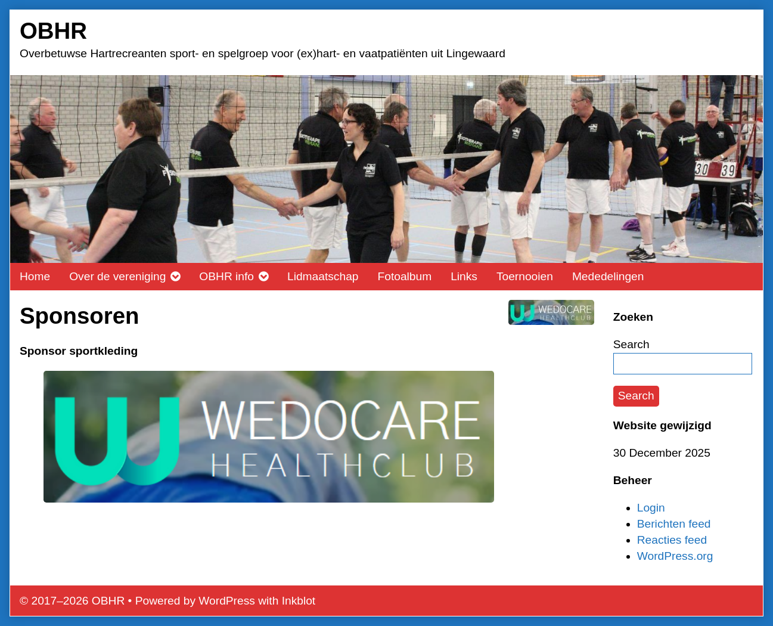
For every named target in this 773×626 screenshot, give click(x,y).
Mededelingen (608, 276)
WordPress (226, 600)
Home (35, 276)
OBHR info (226, 276)
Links (464, 276)
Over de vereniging (117, 276)
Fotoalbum (404, 276)
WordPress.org (675, 556)
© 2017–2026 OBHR (72, 600)
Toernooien (524, 276)
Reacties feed (672, 540)
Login (651, 507)
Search (631, 344)
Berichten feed (674, 523)
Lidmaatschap (322, 276)
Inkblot (299, 600)
